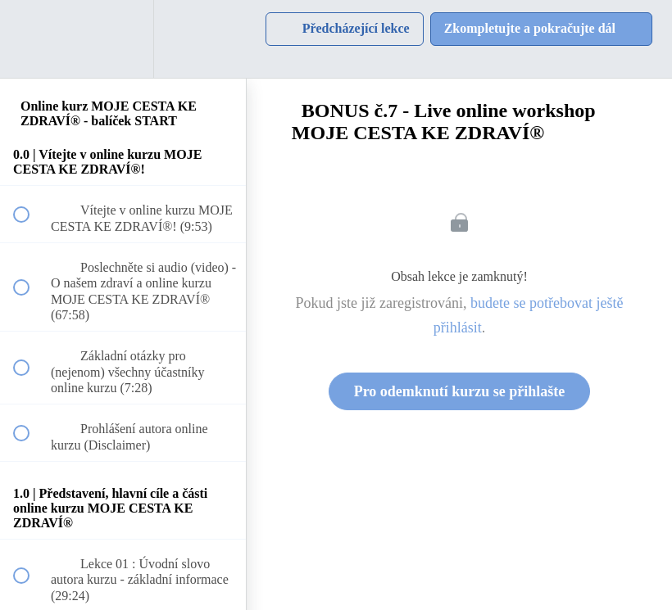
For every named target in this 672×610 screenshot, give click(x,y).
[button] (30, 39)
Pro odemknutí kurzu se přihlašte (459, 391)
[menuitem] (123, 39)
